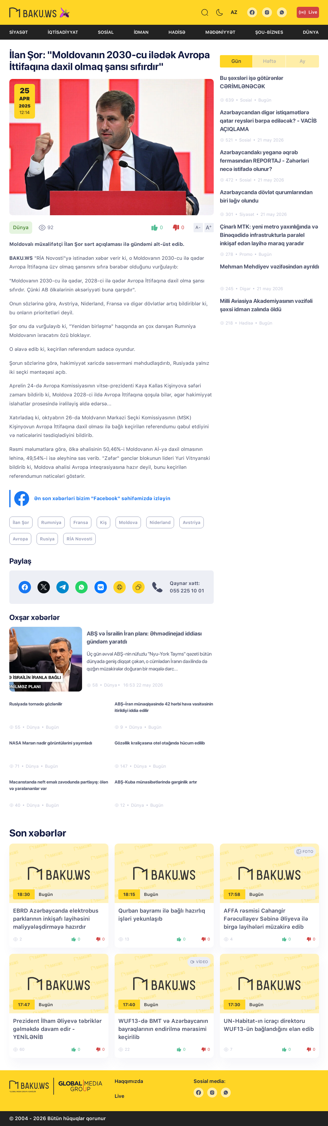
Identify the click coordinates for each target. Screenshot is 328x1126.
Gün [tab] (236, 61)
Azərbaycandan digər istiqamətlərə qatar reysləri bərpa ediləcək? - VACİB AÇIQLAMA (268, 120)
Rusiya (47, 538)
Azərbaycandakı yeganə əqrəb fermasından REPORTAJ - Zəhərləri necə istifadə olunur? (264, 160)
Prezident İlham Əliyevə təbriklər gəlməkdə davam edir (57, 1029)
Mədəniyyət (220, 32)
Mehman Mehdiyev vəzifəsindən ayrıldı (269, 266)
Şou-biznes (269, 32)
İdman (141, 32)
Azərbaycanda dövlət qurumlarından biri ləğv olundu (266, 196)
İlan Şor (21, 522)
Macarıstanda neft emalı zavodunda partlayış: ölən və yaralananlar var (58, 785)
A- (198, 227)
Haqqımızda (129, 1081)
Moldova (128, 522)
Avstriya (191, 522)
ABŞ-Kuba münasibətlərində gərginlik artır (156, 781)
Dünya (311, 32)
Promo (245, 254)
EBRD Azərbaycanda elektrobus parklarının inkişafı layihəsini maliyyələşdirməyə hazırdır (55, 918)
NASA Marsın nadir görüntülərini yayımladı (50, 742)
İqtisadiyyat (63, 32)
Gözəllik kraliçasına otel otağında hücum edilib (160, 742)
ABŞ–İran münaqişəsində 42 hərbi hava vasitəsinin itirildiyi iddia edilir (164, 707)
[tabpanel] (269, 200)
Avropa (20, 538)
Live (308, 12)
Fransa (80, 522)
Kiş (103, 522)
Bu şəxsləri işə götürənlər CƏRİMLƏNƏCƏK (251, 82)
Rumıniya (51, 522)
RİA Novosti (79, 538)
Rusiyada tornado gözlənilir (35, 703)
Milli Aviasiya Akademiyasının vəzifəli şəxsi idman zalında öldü (266, 305)
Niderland (160, 522)
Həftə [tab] (269, 61)
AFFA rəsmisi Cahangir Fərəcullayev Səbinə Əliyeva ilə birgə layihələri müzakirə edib (266, 918)
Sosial (106, 32)
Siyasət (18, 32)
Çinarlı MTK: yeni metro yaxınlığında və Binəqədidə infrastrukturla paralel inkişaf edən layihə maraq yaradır (269, 235)
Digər (245, 288)
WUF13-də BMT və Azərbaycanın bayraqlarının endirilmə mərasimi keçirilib (163, 1029)
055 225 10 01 (187, 591)
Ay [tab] (302, 61)
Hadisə (176, 32)
